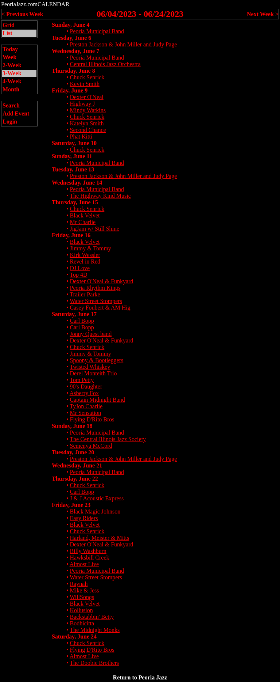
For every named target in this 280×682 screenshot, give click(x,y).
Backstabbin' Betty (92, 617)
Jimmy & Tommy (90, 248)
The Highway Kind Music (100, 196)
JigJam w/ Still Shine (95, 229)
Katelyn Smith (87, 123)
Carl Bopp (82, 321)
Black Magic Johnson (95, 511)
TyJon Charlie (86, 406)
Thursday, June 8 (73, 71)
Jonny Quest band (91, 334)
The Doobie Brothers (94, 663)
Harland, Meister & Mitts (99, 538)
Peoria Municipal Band (97, 31)
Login (10, 121)
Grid (9, 25)
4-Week (12, 81)
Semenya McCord (91, 446)
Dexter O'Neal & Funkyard (101, 281)
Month (11, 89)
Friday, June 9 (70, 90)
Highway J (82, 104)
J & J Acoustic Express (97, 498)
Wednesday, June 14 (77, 182)
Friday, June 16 (71, 235)
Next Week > (263, 14)
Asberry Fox (84, 393)
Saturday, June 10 (74, 143)
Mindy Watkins (88, 110)
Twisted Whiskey (90, 367)
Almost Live (84, 564)
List (7, 33)
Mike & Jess (84, 590)
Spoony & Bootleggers (97, 360)
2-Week (12, 65)
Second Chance (88, 130)
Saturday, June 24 (74, 636)
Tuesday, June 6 (71, 38)
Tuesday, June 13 (73, 169)
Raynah (79, 584)
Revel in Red (85, 261)
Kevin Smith (85, 84)
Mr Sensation (85, 413)
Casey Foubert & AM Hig (100, 307)
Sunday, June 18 (72, 426)
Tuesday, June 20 (73, 452)
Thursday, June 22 (75, 478)
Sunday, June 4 (71, 25)
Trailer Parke (85, 294)
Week (9, 57)
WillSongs (82, 597)
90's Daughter (86, 386)
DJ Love (80, 268)
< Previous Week (22, 14)
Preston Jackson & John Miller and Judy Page (123, 44)
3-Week (12, 73)
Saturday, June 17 (74, 314)
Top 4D (78, 275)
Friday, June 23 (71, 505)
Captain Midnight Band (97, 400)
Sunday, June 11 (72, 156)
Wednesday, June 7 (75, 51)
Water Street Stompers (96, 301)
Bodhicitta (82, 623)
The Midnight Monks (95, 630)
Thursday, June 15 (75, 202)
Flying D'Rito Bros (92, 419)
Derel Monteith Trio (93, 373)
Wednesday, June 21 (77, 465)
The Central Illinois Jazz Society (108, 439)
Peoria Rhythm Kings (95, 288)
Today (10, 49)
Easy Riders (84, 518)
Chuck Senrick (87, 77)
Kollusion (81, 610)
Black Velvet (85, 215)
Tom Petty (82, 380)
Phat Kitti (81, 136)
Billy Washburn (88, 551)
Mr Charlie (83, 222)
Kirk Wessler (85, 255)
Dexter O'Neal (87, 97)
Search (11, 105)
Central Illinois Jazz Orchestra (105, 64)
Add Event (16, 113)
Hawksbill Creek (89, 557)
